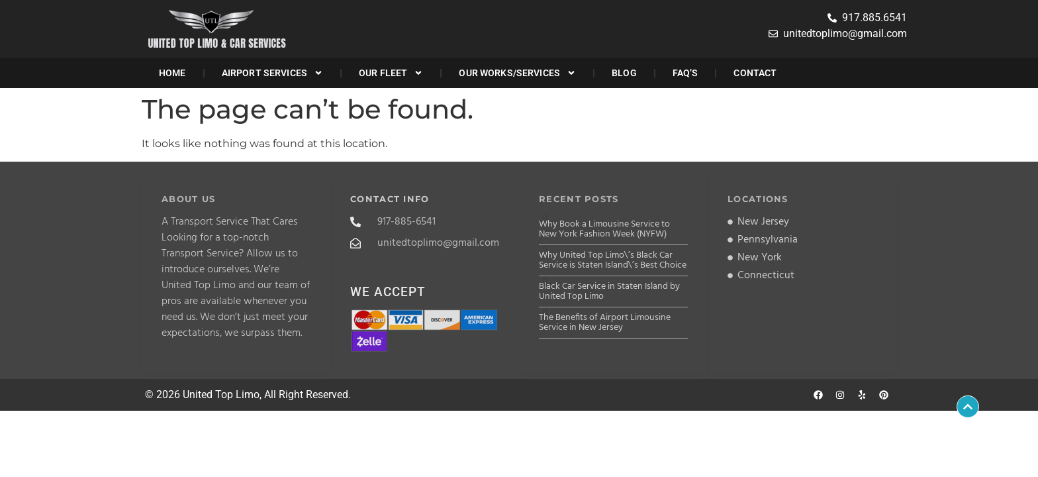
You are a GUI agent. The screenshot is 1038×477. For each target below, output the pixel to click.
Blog (624, 73)
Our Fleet (391, 73)
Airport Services (272, 73)
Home (172, 73)
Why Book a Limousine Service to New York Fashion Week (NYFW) (604, 229)
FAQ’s (685, 73)
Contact (755, 73)
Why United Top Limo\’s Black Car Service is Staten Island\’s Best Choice (612, 260)
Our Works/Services (517, 73)
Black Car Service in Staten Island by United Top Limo (609, 291)
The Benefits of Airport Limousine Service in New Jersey (605, 322)
